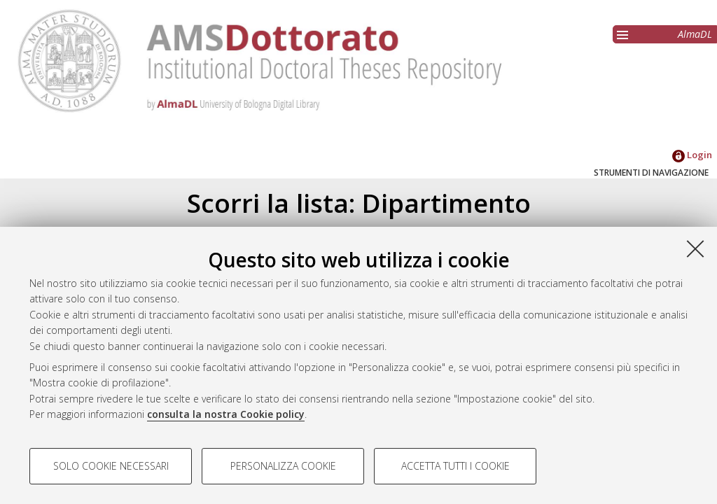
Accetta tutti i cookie (455, 465)
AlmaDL (695, 34)
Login (692, 154)
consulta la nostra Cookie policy (226, 414)
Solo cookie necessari (111, 465)
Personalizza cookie (283, 465)
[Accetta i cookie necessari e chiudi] (695, 248)
